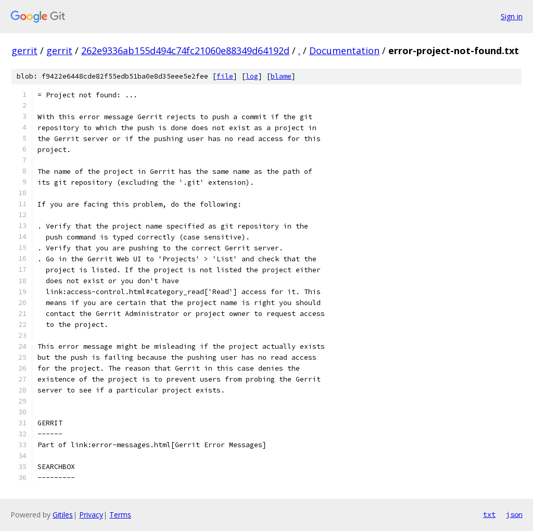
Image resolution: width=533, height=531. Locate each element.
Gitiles (63, 515)
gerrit (24, 50)
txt (489, 514)
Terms (120, 515)
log (252, 76)
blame (281, 76)
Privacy (91, 515)
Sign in (512, 16)
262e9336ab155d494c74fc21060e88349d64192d (185, 50)
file (225, 76)
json (514, 514)
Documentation (344, 50)
